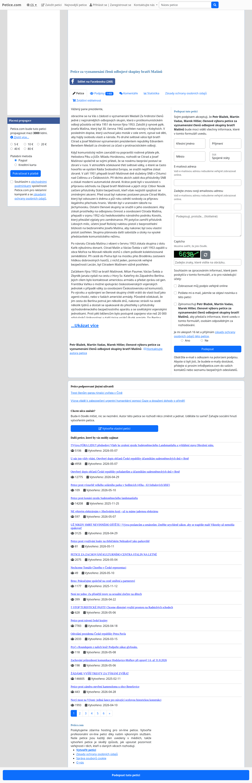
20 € (44, 144)
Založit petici (51, 5)
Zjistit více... (19, 137)
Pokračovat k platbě (25, 173)
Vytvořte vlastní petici (115, 428)
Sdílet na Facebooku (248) (91, 81)
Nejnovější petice (76, 5)
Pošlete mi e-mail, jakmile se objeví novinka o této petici (207, 295)
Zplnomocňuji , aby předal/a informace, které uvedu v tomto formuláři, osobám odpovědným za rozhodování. (209, 314)
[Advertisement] (156, 40)
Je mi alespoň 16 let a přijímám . (204, 334)
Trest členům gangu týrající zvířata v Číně (96, 392)
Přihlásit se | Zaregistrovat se (110, 5)
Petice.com (11, 4)
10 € (30, 144)
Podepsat (207, 349)
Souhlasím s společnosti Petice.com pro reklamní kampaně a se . (31, 190)
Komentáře (128, 93)
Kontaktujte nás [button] (144, 5)
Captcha (179, 241)
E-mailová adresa (185, 166)
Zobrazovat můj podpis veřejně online (203, 286)
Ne (206, 340)
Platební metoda (21, 156)
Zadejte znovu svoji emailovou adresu (198, 191)
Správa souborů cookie (91, 758)
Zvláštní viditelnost (87, 100)
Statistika (151, 93)
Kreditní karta (27, 165)
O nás (80, 762)
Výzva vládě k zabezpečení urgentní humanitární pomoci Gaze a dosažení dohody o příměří (128, 400)
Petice (78, 93)
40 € (17, 149)
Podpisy (101, 93)
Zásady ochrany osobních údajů (186, 93)
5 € (16, 144)
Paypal (23, 160)
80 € (30, 149)
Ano (187, 340)
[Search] (185, 5)
